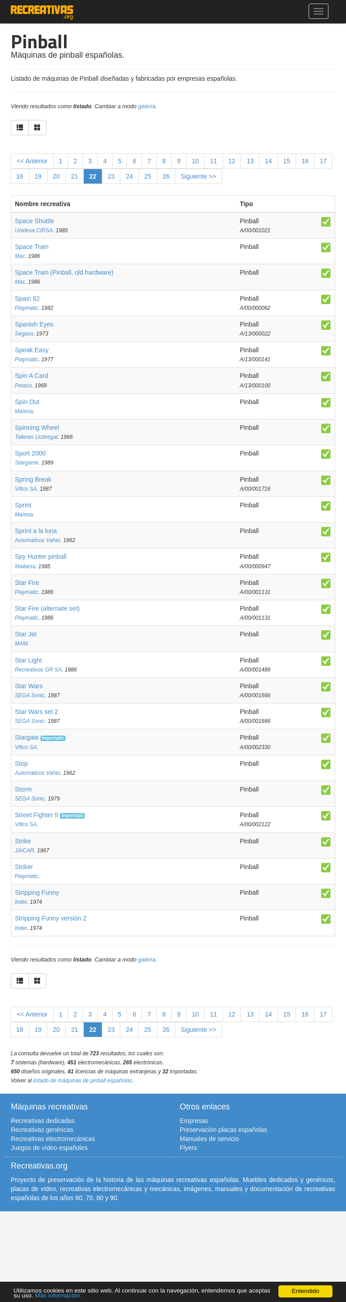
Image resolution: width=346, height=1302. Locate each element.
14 (268, 161)
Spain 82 (27, 298)
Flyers (188, 1147)
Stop (21, 763)
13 (250, 161)
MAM (21, 643)
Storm (23, 789)
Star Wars (29, 686)
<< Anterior (32, 161)
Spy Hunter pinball (40, 556)
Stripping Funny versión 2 (50, 918)
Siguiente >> (198, 176)
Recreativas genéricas (42, 1129)
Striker (24, 866)
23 (111, 176)
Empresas (194, 1120)
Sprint (23, 505)
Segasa (24, 334)
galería (147, 106)
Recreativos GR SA (38, 670)
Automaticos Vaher (37, 540)
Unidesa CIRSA (34, 230)
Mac (20, 256)
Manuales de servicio (209, 1138)
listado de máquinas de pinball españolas (82, 1080)
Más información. (58, 1296)
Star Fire (27, 582)
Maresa (24, 411)
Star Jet (25, 634)
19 (38, 176)
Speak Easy (32, 350)
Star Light (28, 660)
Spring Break (33, 479)
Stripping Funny (37, 892)
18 (19, 176)
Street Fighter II (36, 815)
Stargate (27, 737)
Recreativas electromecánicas (53, 1138)
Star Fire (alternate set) (47, 608)
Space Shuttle (34, 221)
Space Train (32, 246)
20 (56, 176)
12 (232, 161)
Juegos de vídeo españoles (49, 1147)
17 (323, 161)
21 (74, 176)
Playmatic (26, 308)
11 (213, 161)
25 (147, 176)
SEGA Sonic (30, 695)
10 (195, 161)
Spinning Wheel (37, 427)
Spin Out (27, 401)
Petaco (23, 385)
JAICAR (24, 850)
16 (305, 161)
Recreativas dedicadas (43, 1120)
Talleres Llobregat (36, 437)
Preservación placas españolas (223, 1129)
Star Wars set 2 (36, 711)
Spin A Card (31, 375)
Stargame (26, 463)
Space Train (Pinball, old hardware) (64, 272)
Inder (21, 902)
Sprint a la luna (36, 530)
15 (287, 161)
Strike (23, 841)
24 (129, 176)
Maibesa (25, 566)
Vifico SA (25, 489)
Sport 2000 (30, 453)
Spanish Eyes (34, 324)
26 (166, 176)
